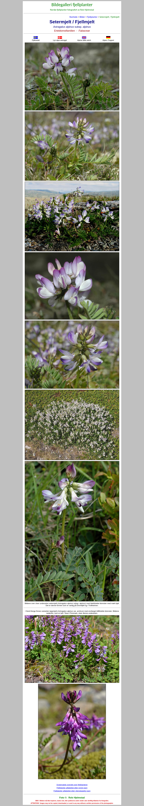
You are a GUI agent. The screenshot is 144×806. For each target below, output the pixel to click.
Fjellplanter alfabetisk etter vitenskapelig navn (72, 791)
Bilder (82, 17)
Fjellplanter (92, 17)
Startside (73, 17)
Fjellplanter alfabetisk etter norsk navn (72, 788)
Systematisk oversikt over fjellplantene (72, 785)
